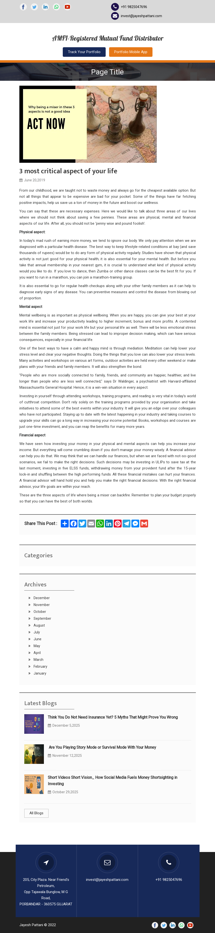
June (37, 639)
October (39, 612)
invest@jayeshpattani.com (141, 16)
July (36, 632)
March (38, 660)
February (40, 666)
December (41, 598)
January (39, 673)
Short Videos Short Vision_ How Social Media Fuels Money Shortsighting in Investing (112, 780)
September (42, 618)
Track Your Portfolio (84, 52)
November (41, 605)
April (37, 653)
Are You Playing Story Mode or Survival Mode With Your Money (102, 747)
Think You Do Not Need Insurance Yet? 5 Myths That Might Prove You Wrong (113, 717)
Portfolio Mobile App (130, 52)
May (36, 646)
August (39, 625)
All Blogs (36, 813)
